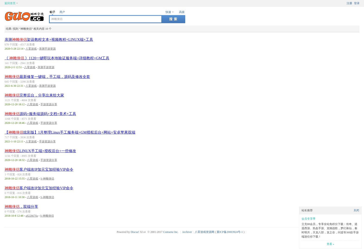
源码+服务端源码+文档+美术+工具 (40, 114)
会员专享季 (308, 218)
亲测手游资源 (47, 48)
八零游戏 (31, 48)
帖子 (52, 12)
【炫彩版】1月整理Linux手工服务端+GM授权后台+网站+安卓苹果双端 (70, 132)
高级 (182, 12)
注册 (349, 3)
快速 (168, 12)
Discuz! (135, 232)
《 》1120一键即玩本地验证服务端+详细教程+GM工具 (57, 58)
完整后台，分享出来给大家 (34, 95)
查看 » (330, 244)
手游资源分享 (48, 104)
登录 (357, 3)
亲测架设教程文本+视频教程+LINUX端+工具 (49, 40)
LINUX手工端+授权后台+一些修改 (40, 151)
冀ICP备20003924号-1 (230, 232)
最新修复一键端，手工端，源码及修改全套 (47, 77)
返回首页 (10, 3)
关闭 (356, 210)
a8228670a (32, 215)
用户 (62, 12)
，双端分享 (21, 207)
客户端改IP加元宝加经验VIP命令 (39, 169)
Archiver (187, 232)
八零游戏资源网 (204, 232)
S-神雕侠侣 (47, 178)
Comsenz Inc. (171, 232)
